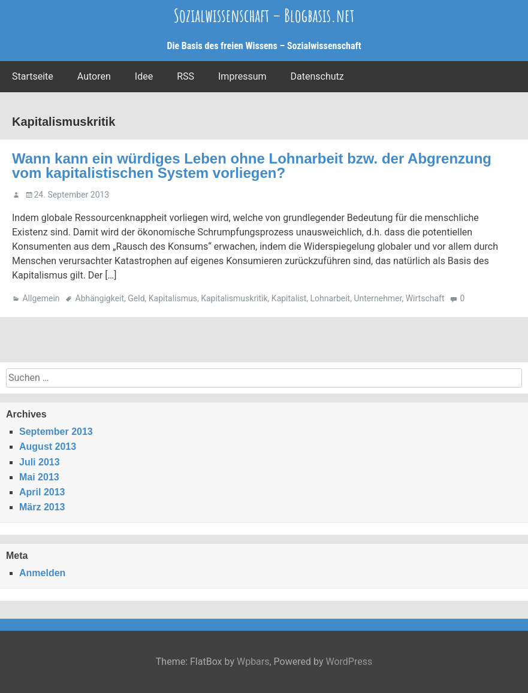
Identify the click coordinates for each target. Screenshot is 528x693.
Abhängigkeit (100, 298)
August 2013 (47, 446)
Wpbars (253, 661)
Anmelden (42, 573)
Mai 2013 (39, 477)
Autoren (94, 76)
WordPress (348, 661)
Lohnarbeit (330, 298)
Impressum (242, 76)
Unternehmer (378, 298)
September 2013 (56, 431)
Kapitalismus (173, 298)
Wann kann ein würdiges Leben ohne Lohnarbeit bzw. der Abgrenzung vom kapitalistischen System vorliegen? (251, 165)
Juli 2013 (39, 462)
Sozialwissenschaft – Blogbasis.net (264, 15)
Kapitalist (288, 298)
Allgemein (40, 298)
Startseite (32, 76)
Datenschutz (317, 76)
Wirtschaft (425, 298)
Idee (144, 76)
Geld (136, 298)
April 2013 (42, 492)
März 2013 (42, 507)
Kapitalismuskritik (234, 298)
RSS (185, 76)
